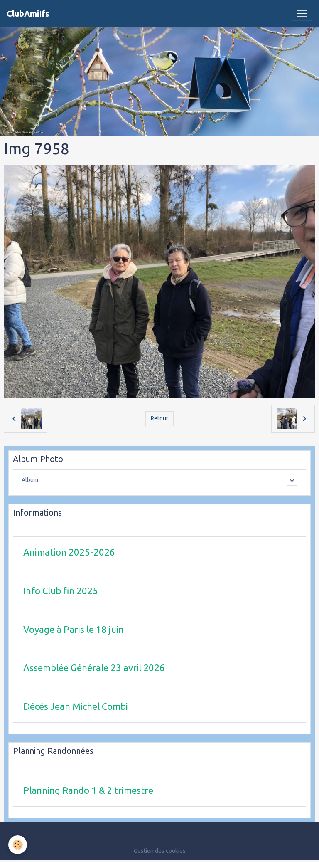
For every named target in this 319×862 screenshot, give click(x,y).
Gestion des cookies (160, 850)
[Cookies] (17, 844)
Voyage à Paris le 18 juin (73, 629)
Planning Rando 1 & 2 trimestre (88, 790)
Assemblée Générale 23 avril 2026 (94, 667)
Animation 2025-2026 (69, 552)
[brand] (28, 13)
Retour (159, 418)
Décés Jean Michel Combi (75, 706)
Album (30, 480)
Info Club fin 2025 (60, 590)
